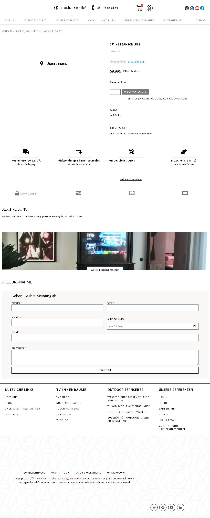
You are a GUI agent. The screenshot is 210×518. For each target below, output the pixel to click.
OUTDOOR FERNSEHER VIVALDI (127, 411)
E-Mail (14, 332)
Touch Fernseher (68, 408)
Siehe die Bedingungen (26, 164)
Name (109, 302)
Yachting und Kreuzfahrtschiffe (172, 427)
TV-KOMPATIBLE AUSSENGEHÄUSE (128, 406)
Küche (163, 402)
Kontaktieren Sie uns (184, 164)
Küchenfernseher (69, 402)
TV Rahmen (63, 414)
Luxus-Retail (167, 420)
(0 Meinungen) (137, 62)
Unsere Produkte (35, 20)
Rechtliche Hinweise (34, 473)
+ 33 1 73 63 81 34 (106, 7)
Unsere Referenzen (67, 20)
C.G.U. (54, 473)
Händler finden (56, 64)
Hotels (163, 414)
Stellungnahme (17, 281)
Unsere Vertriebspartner (139, 20)
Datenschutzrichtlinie (88, 473)
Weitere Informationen (79, 164)
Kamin (163, 397)
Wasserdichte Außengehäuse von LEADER (128, 398)
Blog (90, 20)
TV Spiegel (63, 397)
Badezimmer (167, 408)
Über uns (10, 20)
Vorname (15, 302)
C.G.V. (66, 473)
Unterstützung (172, 20)
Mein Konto (13, 414)
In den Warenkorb (135, 91)
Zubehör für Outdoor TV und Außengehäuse (128, 419)
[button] (105, 269)
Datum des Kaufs (115, 318)
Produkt (15, 317)
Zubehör (19, 30)
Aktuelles (108, 20)
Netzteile (31, 30)
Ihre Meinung (17, 347)
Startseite (7, 30)
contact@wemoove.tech (118, 482)
